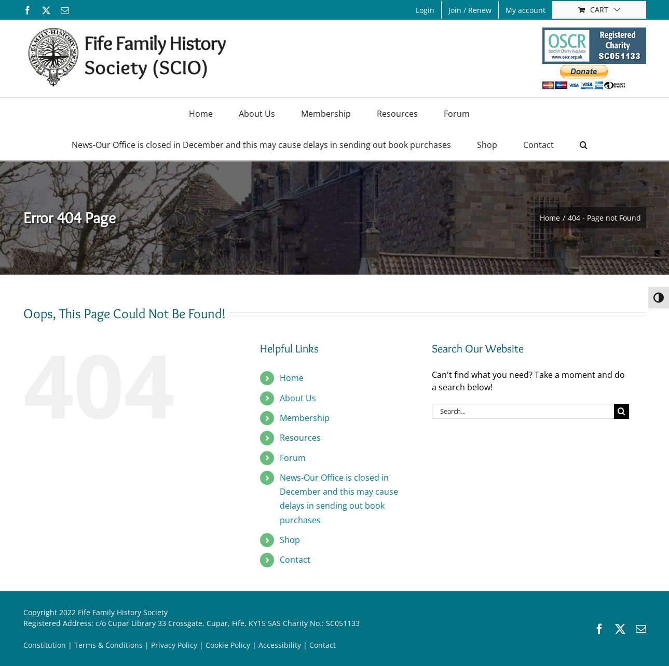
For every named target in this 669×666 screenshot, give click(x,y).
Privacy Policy (174, 645)
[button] (583, 144)
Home (292, 378)
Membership (305, 418)
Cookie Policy (228, 645)
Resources (300, 437)
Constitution (44, 645)
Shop (290, 540)
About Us (298, 398)
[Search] (621, 411)
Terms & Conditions (108, 645)
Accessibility (279, 645)
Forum (293, 458)
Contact (295, 559)
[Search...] (523, 411)
